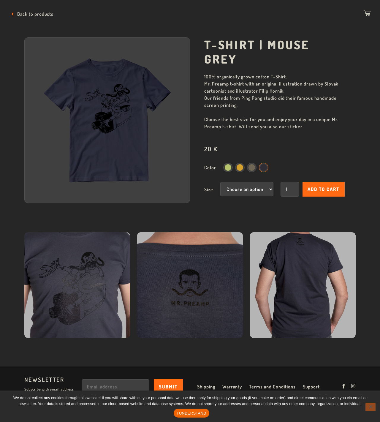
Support (311, 387)
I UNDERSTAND (191, 413)
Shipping (206, 387)
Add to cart (324, 189)
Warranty (232, 387)
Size (208, 189)
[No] (370, 407)
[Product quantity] (290, 189)
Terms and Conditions (272, 387)
